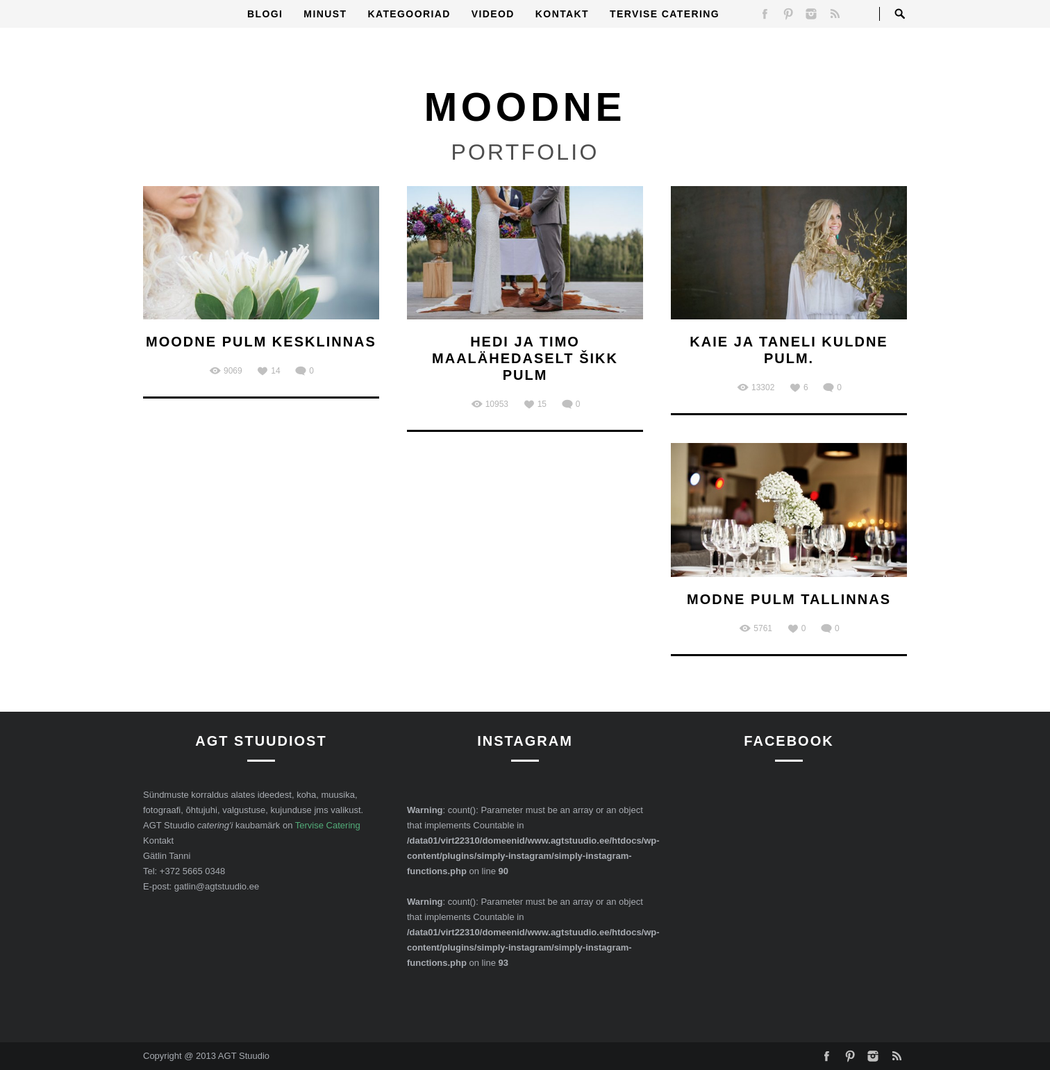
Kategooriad (408, 13)
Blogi (265, 13)
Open (900, 14)
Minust (325, 13)
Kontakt (562, 13)
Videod (493, 13)
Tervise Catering (664, 13)
